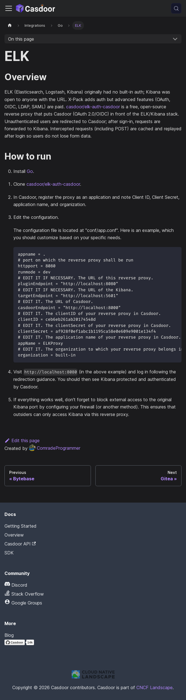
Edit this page (22, 440)
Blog (9, 635)
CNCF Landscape (154, 687)
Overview (14, 535)
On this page (21, 39)
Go (30, 171)
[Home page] (9, 25)
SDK (9, 552)
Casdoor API (20, 544)
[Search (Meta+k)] (176, 8)
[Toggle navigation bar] (8, 8)
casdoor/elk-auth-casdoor (93, 106)
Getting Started (20, 526)
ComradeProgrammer (54, 448)
